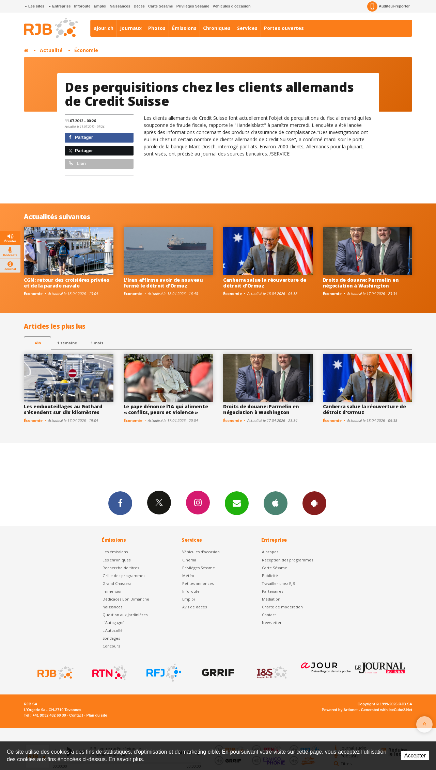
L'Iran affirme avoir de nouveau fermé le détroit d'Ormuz (163, 283)
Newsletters (237, 502)
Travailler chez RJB (278, 583)
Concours (111, 646)
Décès (139, 6)
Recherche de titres (121, 568)
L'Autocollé (113, 630)
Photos (157, 28)
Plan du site (96, 715)
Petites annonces (198, 583)
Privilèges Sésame (192, 6)
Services (247, 28)
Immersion (113, 591)
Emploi (100, 6)
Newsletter (272, 622)
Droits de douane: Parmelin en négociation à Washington (361, 283)
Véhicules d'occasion (231, 6)
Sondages (111, 638)
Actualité (51, 50)
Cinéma (189, 560)
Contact (269, 614)
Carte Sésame (160, 6)
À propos (270, 552)
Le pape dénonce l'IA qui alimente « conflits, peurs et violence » (166, 409)
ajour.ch (103, 28)
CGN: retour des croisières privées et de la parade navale (66, 283)
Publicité (270, 575)
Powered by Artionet (340, 710)
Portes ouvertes (284, 28)
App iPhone (275, 502)
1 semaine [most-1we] (67, 342)
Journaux (131, 28)
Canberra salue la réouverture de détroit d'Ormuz (264, 283)
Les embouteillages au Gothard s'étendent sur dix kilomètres (63, 409)
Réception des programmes (287, 560)
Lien (77, 163)
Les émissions (115, 552)
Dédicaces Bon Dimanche (126, 599)
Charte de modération (282, 607)
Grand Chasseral (118, 583)
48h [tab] (37, 342)
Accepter (415, 755)
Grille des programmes (124, 575)
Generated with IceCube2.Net (386, 710)
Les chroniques (116, 560)
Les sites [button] (34, 6)
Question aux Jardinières (125, 614)
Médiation (271, 599)
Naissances (120, 6)
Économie (86, 50)
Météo (188, 575)
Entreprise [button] (59, 6)
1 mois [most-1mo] (97, 342)
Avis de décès (194, 607)
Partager (81, 137)
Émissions (184, 28)
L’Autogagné (114, 622)
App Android (314, 502)
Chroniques (217, 28)
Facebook (120, 502)
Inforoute (82, 6)
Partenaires (272, 591)
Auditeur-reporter (388, 6)
